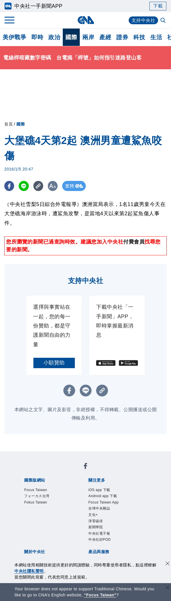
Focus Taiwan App (103, 502)
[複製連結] (39, 186)
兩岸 (88, 37)
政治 (54, 37)
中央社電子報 (99, 533)
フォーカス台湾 (37, 496)
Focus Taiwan (35, 490)
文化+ (93, 515)
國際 (71, 37)
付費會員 (134, 242)
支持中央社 (143, 20)
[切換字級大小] (53, 186)
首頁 (8, 124)
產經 (105, 37)
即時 (37, 37)
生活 (156, 37)
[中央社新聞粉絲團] (85, 467)
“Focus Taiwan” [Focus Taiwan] (100, 595)
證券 (122, 37)
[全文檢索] (163, 21)
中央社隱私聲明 (29, 571)
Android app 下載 (102, 496)
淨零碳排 (95, 521)
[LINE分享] (24, 186)
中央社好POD (99, 540)
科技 (139, 37)
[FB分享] (9, 186)
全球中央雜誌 (99, 508)
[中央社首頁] (86, 20)
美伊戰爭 (14, 37)
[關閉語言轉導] (168, 588)
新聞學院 (95, 527)
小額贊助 (54, 363)
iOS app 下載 (99, 490)
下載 (158, 5)
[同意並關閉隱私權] (168, 564)
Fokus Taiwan (35, 502)
